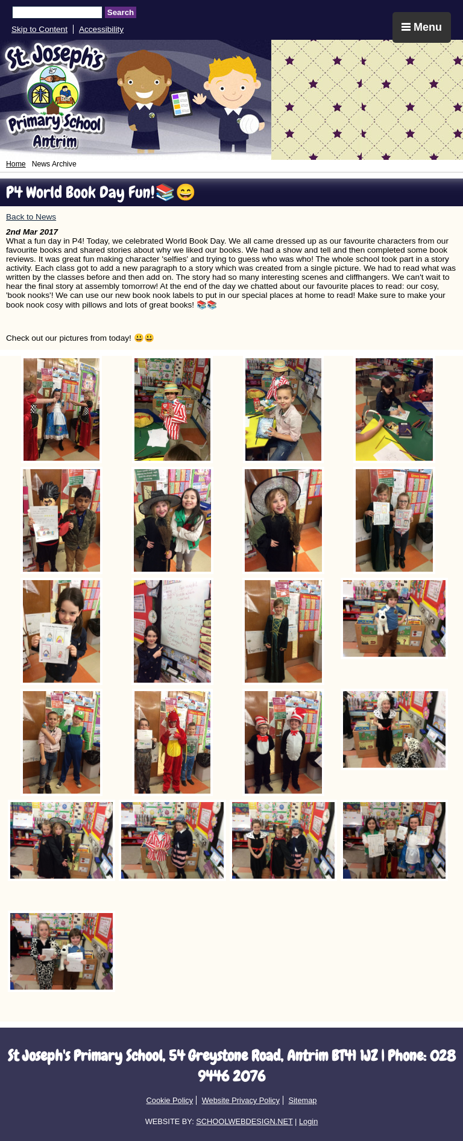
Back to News (31, 216)
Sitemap (302, 1100)
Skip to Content (39, 29)
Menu (422, 27)
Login (308, 1121)
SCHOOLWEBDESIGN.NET (244, 1121)
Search (120, 12)
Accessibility (101, 29)
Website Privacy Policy (241, 1100)
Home (16, 164)
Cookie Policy (170, 1100)
